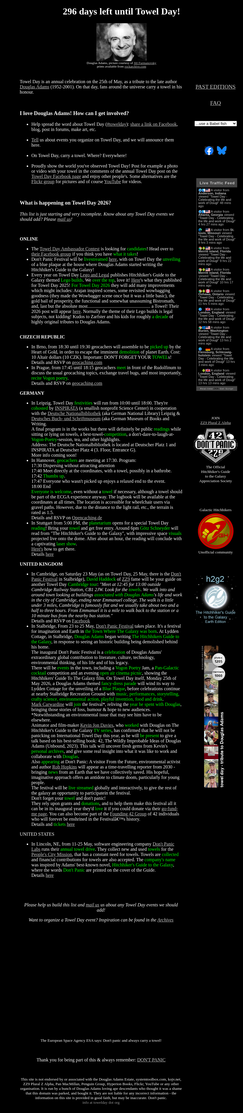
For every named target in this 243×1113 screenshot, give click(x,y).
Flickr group (43, 181)
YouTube (112, 181)
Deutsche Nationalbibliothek (74, 413)
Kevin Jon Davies (96, 725)
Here (135, 280)
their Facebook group (51, 254)
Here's (37, 549)
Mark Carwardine (47, 704)
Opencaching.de (87, 517)
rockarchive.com (135, 66)
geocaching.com (87, 362)
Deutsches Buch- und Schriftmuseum (66, 418)
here (113, 259)
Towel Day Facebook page (56, 176)
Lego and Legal (94, 274)
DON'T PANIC (151, 1059)
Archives (165, 919)
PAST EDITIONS (215, 87)
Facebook (81, 620)
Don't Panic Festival (115, 626)
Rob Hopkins (64, 766)
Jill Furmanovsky (145, 63)
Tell (35, 139)
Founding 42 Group (128, 813)
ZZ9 (126, 579)
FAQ (215, 103)
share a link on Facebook (153, 124)
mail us (64, 219)
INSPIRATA (66, 408)
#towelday (116, 124)
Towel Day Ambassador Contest (70, 248)
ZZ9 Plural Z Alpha (215, 422)
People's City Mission (51, 854)
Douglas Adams (34, 86)
